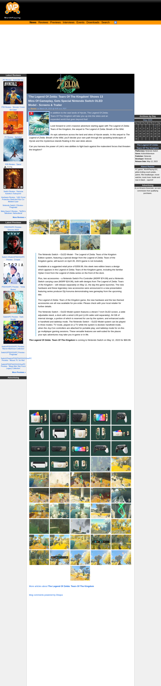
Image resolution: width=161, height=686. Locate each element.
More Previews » (19, 372)
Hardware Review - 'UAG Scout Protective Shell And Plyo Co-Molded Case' (13, 199)
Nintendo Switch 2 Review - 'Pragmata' (13, 206)
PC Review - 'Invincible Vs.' (13, 80)
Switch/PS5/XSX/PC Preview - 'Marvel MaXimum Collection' (13, 348)
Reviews (43, 22)
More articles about (61, 586)
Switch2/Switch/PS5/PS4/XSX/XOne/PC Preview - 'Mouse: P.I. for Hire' (16, 359)
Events (80, 22)
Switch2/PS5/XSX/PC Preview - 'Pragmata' (13, 353)
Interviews (68, 22)
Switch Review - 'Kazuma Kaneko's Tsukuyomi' (13, 192)
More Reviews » (19, 217)
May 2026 (147, 120)
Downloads (93, 22)
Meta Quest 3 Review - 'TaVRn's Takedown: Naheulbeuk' (13, 212)
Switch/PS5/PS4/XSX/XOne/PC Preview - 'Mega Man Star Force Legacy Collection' (13, 366)
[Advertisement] (80, 49)
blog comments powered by (46, 595)
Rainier (34, 109)
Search (105, 22)
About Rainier (148, 166)
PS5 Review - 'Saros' (13, 164)
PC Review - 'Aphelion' (13, 137)
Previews (55, 22)
